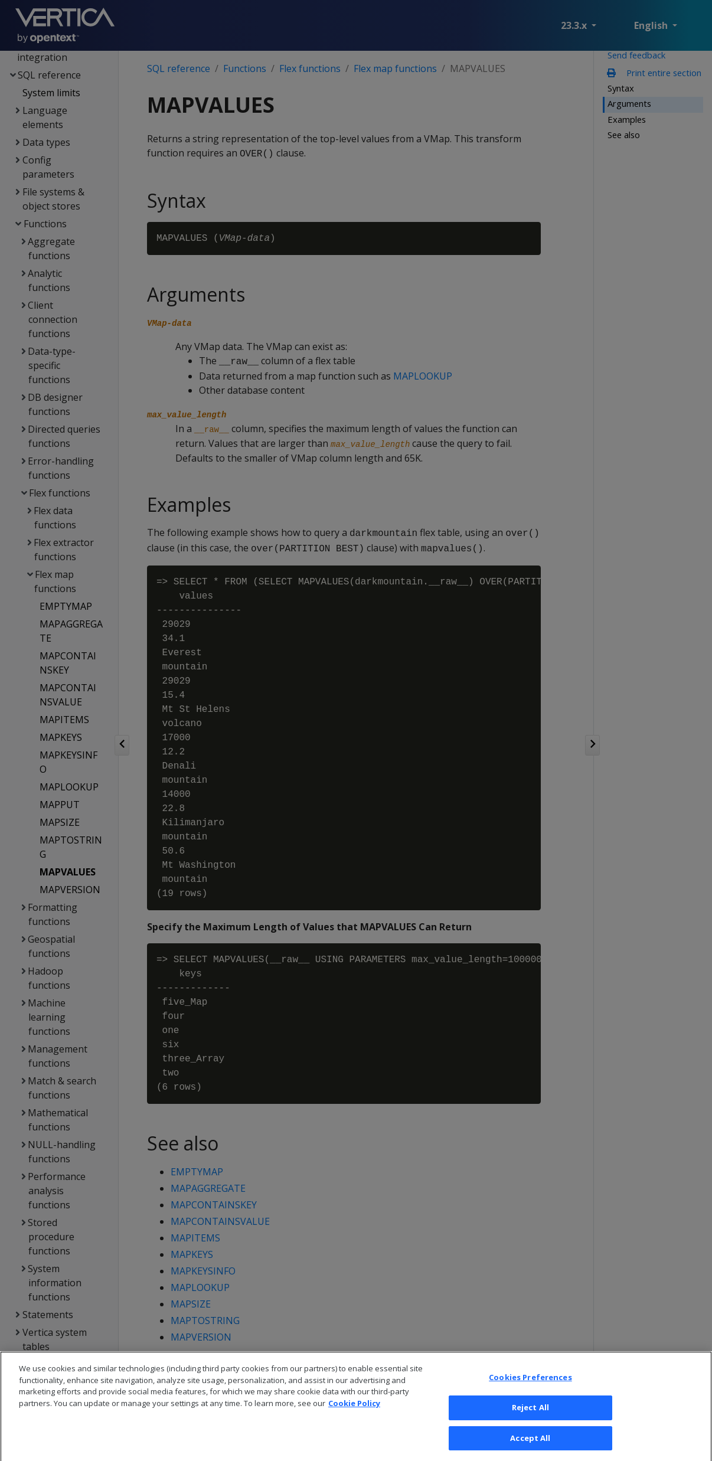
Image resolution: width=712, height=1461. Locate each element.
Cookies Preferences (530, 1393)
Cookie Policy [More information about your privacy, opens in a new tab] (354, 1419)
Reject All (530, 1423)
